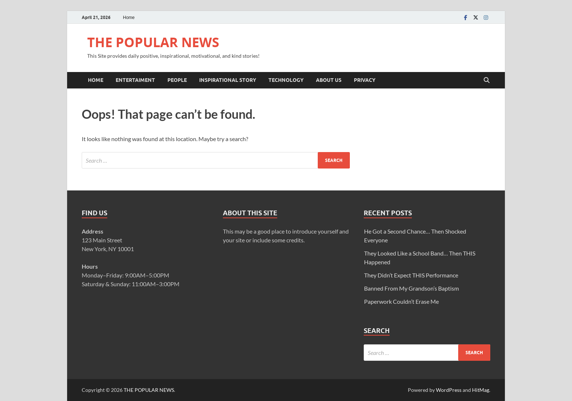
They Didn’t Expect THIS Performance (411, 275)
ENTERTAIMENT (135, 80)
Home (129, 17)
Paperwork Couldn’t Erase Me (401, 301)
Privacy (364, 80)
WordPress (448, 390)
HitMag (480, 390)
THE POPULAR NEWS (153, 42)
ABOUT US (328, 80)
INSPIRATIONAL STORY (227, 80)
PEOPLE (177, 80)
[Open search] (486, 80)
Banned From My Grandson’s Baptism (411, 288)
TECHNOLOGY (286, 80)
